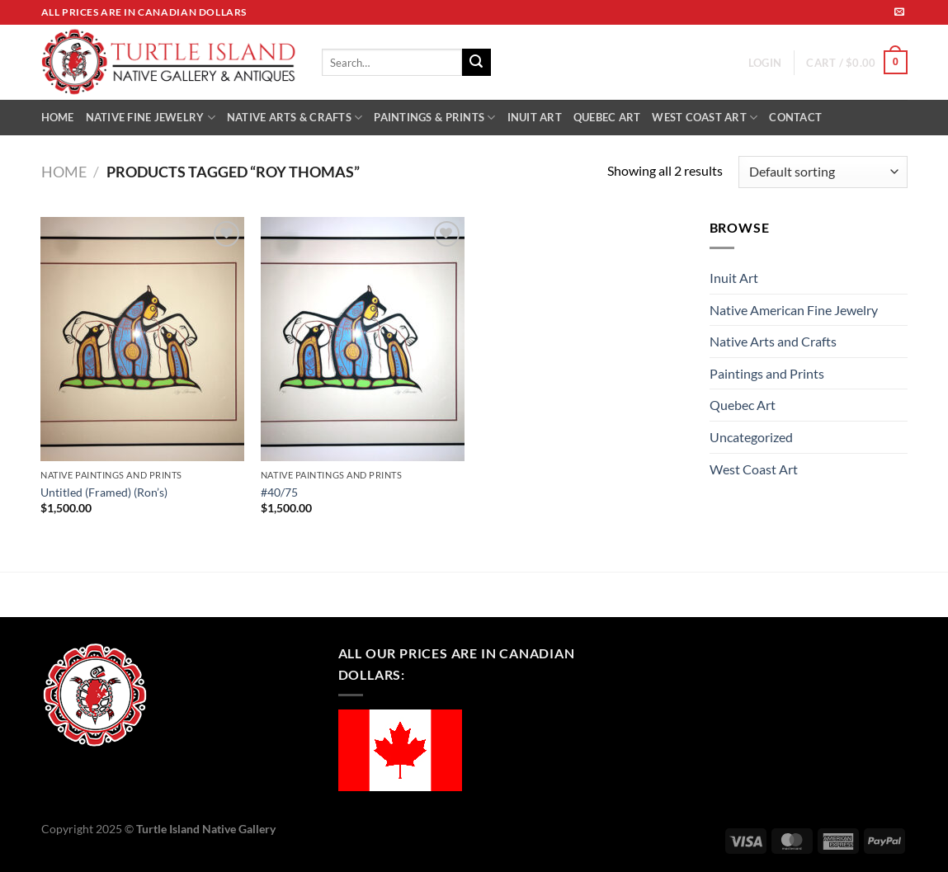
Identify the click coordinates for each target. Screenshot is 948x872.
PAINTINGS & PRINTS (434, 117)
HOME (57, 117)
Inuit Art (734, 277)
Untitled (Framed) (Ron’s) (103, 492)
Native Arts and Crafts (773, 341)
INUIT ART (534, 117)
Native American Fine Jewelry (794, 310)
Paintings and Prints (767, 373)
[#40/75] (363, 339)
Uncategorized (751, 437)
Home (64, 172)
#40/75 (279, 492)
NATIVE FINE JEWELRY (150, 117)
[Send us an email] (899, 12)
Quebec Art (743, 404)
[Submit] (476, 63)
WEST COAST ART (704, 117)
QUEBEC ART (607, 117)
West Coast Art (754, 469)
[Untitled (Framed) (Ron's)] (142, 339)
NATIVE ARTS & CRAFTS (295, 117)
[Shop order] (822, 172)
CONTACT (795, 117)
